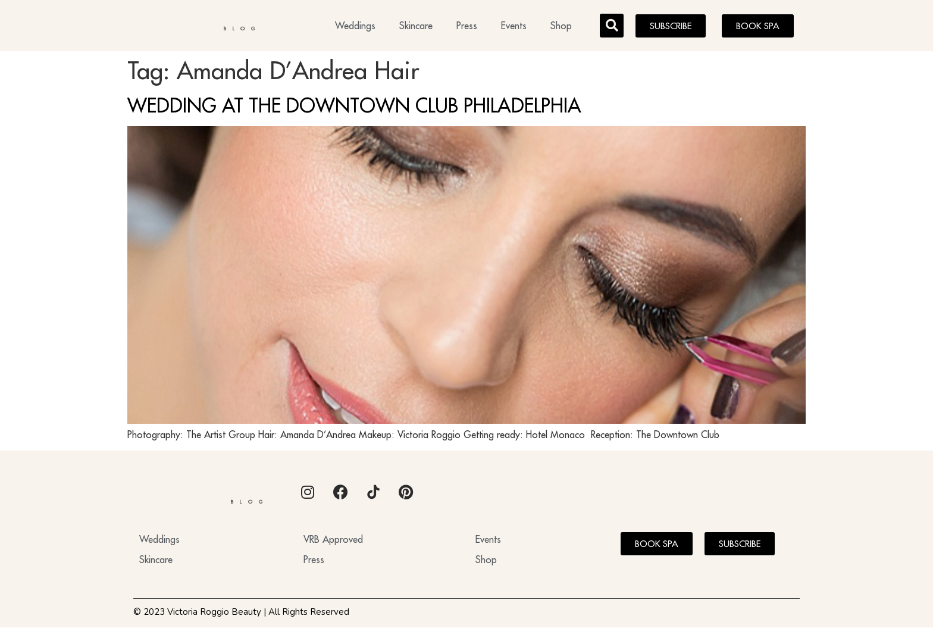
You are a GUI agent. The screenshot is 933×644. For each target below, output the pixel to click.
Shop (561, 27)
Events (514, 27)
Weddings (355, 27)
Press (466, 27)
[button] (612, 27)
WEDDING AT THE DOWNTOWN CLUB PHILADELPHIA (354, 108)
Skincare (416, 27)
